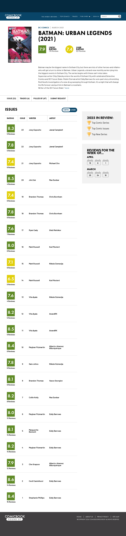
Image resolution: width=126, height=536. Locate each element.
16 (22, 246)
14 (22, 280)
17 (22, 230)
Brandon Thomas (36, 196)
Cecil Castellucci (36, 481)
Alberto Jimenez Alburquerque (56, 347)
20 (22, 180)
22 (22, 146)
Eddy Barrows (55, 414)
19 (22, 196)
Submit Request (58, 98)
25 (90, 175)
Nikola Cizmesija (56, 263)
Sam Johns (33, 363)
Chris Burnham (55, 196)
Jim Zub (32, 180)
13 (22, 297)
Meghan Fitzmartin (37, 347)
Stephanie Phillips (37, 497)
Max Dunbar (54, 180)
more (67, 88)
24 (98, 175)
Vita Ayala (33, 297)
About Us (89, 517)
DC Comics (43, 27)
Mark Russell (34, 246)
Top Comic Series (100, 122)
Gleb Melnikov (55, 230)
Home (78, 517)
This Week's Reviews (51, 16)
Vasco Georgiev (56, 380)
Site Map (116, 517)
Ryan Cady (33, 230)
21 (22, 163)
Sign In (96, 16)
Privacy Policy (102, 517)
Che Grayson (34, 464)
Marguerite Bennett (33, 430)
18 (22, 213)
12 (22, 313)
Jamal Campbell (56, 129)
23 (22, 129)
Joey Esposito (35, 129)
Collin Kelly (34, 397)
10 (22, 347)
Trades (75, 16)
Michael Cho (54, 163)
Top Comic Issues (100, 128)
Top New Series (99, 134)
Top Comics (66, 16)
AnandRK (53, 313)
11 (22, 330)
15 (22, 263)
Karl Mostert (54, 246)
